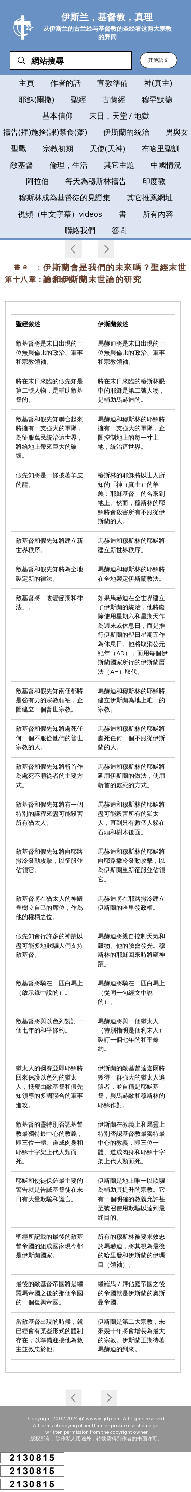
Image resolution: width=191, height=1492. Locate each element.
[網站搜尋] (70, 61)
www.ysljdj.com (103, 1418)
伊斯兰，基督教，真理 (107, 17)
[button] (158, 60)
